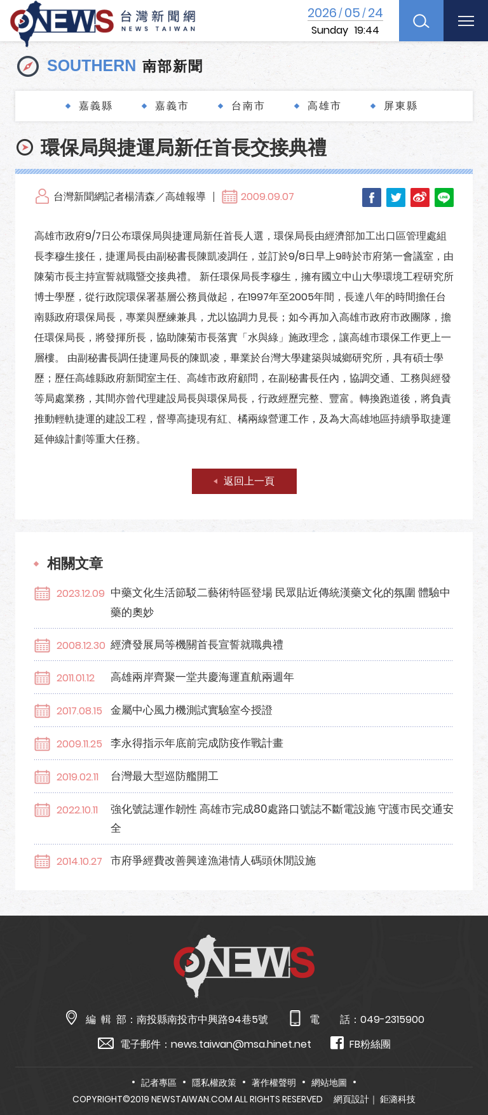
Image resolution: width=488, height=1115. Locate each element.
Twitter (395, 197)
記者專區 (159, 1082)
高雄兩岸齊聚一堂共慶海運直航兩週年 (202, 676)
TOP (463, 1068)
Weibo (420, 197)
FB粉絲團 (360, 1044)
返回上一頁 (249, 481)
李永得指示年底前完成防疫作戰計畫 (197, 743)
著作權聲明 (274, 1082)
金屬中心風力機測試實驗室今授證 (192, 710)
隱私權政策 (214, 1082)
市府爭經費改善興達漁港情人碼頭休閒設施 (213, 860)
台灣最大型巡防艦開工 (165, 776)
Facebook (371, 197)
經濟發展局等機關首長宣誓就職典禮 (197, 644)
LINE (444, 197)
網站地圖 (329, 1082)
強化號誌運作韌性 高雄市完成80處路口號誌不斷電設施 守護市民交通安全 (282, 818)
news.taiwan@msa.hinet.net (241, 1044)
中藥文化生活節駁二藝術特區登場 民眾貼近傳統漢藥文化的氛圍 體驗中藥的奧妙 (281, 602)
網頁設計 (351, 1099)
